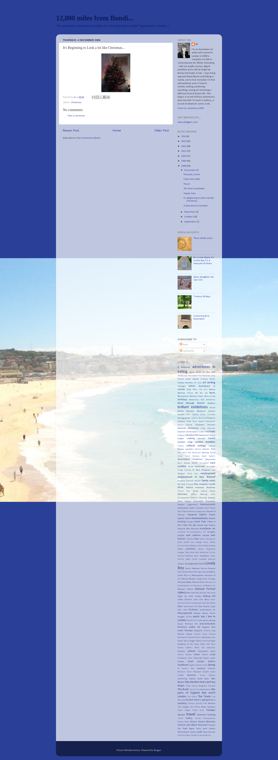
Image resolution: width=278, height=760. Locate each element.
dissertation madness (190, 459)
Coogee (181, 438)
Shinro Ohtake (185, 655)
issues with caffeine (189, 535)
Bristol (212, 408)
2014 (183, 136)
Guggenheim (192, 505)
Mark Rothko (183, 572)
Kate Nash (195, 552)
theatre (189, 700)
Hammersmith (207, 504)
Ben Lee (204, 393)
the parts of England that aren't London (196, 693)
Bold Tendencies (208, 400)
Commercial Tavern (207, 435)
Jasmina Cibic (183, 546)
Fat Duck (181, 484)
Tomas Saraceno (208, 707)
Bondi (180, 403)
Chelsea (189, 425)
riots (213, 637)
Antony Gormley (185, 383)
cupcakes (189, 449)
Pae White (211, 603)
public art (194, 627)
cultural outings (196, 445)
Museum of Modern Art (204, 586)
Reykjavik (198, 630)
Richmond (206, 637)
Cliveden (200, 432)
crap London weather (201, 442)
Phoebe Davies (201, 613)
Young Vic (195, 735)
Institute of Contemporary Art (192, 532)
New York (190, 593)
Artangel (182, 386)
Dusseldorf (204, 463)
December (190, 170)
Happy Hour (190, 193)
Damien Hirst (209, 449)
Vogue (191, 728)
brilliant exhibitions (193, 407)
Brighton (211, 403)
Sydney (192, 679)
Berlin (212, 393)
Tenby (188, 686)
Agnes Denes (195, 372)
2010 (183, 156)
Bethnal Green (196, 396)
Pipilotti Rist (192, 620)
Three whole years (203, 238)
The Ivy (193, 690)
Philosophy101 (185, 613)
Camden (211, 411)
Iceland (200, 525)
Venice (193, 722)
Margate (211, 568)
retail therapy (185, 630)
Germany (182, 494)
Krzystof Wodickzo (185, 556)
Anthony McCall (208, 379)
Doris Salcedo (184, 463)
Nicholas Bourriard (207, 593)
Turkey (189, 718)
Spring (211, 664)
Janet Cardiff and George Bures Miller (196, 542)
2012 (183, 146)
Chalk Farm (191, 421)
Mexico (184, 579)
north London (194, 596)
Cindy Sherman (208, 428)
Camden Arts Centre (188, 415)
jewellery (190, 549)
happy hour (201, 512)
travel (190, 714)
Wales (198, 729)
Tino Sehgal (183, 707)
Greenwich (198, 501)
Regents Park (208, 627)
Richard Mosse (185, 634)
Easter (190, 467)
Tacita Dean (203, 679)
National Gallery (185, 589)
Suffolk (181, 675)
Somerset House (201, 658)
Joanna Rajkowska (206, 549)
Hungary (190, 522)
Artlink (192, 386)
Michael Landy (195, 579)
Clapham (181, 432)
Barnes (190, 393)
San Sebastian (208, 648)
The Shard (192, 697)
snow (212, 654)
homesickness (200, 518)
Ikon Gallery (209, 525)
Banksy (212, 389)
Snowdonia (182, 658)
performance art (207, 610)
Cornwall (201, 438)
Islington (211, 532)
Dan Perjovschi (194, 453)
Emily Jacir (192, 474)
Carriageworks (184, 418)
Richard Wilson (194, 637)
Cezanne (181, 421)
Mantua (204, 568)
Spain (192, 665)
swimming (182, 679)
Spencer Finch (201, 665)
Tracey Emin (198, 710)
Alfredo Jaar (182, 376)
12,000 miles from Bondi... (94, 18)
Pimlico (189, 617)
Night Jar (182, 596)
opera (195, 600)
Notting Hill (209, 596)
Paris (180, 606)
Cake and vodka (192, 179)
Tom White (195, 707)
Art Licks (198, 383)
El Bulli (196, 470)
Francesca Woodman (205, 487)
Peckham (193, 610)
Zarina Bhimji (205, 735)
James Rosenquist (207, 539)
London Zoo (183, 564)
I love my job (189, 525)
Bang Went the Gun (197, 389)
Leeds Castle (191, 559)
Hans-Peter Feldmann (187, 512)
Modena (195, 582)
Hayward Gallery (197, 515)
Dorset (195, 463)
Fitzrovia (190, 484)
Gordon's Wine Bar (199, 498)
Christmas (76, 102)
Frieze (195, 491)
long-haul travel (196, 564)
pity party (203, 620)
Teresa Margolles (199, 686)
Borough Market (195, 403)
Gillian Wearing (199, 494)
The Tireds (204, 696)
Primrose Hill (191, 624)
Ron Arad (206, 641)
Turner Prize (183, 722)
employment (208, 473)
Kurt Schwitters (201, 556)
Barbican (181, 393)
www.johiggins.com (187, 122)
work (199, 732)
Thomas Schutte (195, 703)
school (191, 651)
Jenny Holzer (203, 546)
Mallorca (196, 568)
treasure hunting (206, 715)
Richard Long (209, 631)
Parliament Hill (190, 607)
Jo (196, 44)
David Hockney (192, 456)
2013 (183, 141)
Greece (188, 501)
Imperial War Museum (188, 529)
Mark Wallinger (195, 572)
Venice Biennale (206, 722)
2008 (183, 166)
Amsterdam (193, 376)
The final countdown (194, 188)
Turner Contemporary (205, 718)
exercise (181, 481)
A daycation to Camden (196, 206)
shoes (197, 654)
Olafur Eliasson (185, 599)
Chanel (201, 421)
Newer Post (71, 130)
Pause (187, 184)
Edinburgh (200, 466)
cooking (191, 438)
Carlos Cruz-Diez (207, 415)
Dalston (198, 449)
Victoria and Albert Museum (193, 725)
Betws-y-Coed (209, 396)
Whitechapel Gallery (187, 732)
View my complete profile (191, 108)
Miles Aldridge (209, 579)
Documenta (210, 459)
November (190, 212)
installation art (207, 529)
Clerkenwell (191, 432)
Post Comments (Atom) (88, 138)
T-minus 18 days (201, 296)
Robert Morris (184, 641)
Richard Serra (200, 634)
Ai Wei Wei (209, 372)
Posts (184, 345)
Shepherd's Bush (206, 651)
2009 (183, 161)
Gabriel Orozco (208, 491)
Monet (202, 582)
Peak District (204, 606)
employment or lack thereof (196, 477)
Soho (190, 658)
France (189, 487)
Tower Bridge (184, 710)
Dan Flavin (182, 453)
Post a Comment (76, 116)
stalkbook (201, 668)
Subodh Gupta (209, 672)
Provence (182, 627)
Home (117, 130)
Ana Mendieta (204, 376)
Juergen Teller (184, 552)
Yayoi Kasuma (209, 732)
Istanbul (189, 539)
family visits (208, 480)
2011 (183, 151)
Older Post (161, 130)
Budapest (201, 411)
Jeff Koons (193, 546)
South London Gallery (201, 661)
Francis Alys (184, 491)
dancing (205, 452)
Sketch (205, 655)
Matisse (187, 575)
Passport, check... (193, 174)
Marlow (205, 572)
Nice (197, 593)
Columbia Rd (191, 435)
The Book (183, 689)
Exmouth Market (193, 481)
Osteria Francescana (193, 603)
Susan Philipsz (207, 675)
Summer (191, 675)
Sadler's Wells (193, 648)
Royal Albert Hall (202, 644)
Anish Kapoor (192, 379)
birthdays (182, 400)
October (188, 217)
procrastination (207, 624)
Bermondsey (183, 396)
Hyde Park (200, 522)
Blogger (157, 750)
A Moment (184, 367)
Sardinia (181, 651)
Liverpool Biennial (207, 559)
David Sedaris (208, 456)
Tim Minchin (209, 703)
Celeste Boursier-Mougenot (203, 418)
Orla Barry (204, 599)
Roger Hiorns (196, 641)
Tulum (180, 718)
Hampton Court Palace (205, 508)
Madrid (188, 568)
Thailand (211, 686)
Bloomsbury (194, 400)
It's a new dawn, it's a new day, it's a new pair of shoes (203, 260)
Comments (187, 351)
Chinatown (199, 425)
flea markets (201, 484)
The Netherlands (203, 690)
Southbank (183, 665)
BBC (196, 393)
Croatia (181, 446)
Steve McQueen (194, 672)
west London (209, 728)
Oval (204, 603)
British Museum (186, 411)
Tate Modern (192, 682)
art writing (209, 382)
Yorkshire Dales (184, 735)
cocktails (210, 431)
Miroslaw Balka (184, 582)
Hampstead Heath (186, 508)
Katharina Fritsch (207, 552)
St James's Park (186, 669)
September (190, 222)
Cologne (181, 435)
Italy (196, 539)
